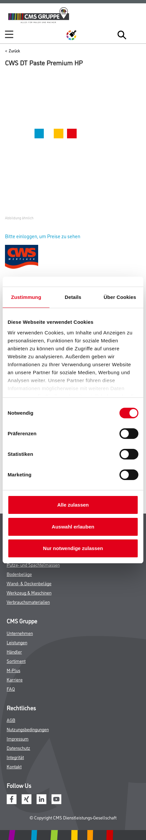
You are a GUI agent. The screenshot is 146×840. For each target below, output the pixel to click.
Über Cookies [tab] (120, 297)
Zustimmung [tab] (26, 297)
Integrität (15, 757)
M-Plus (13, 670)
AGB (11, 720)
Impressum (18, 738)
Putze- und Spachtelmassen (33, 564)
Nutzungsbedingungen (28, 729)
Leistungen (17, 642)
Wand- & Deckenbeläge (29, 583)
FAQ (11, 688)
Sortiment (16, 661)
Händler (14, 651)
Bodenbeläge (19, 574)
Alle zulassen (73, 505)
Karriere (15, 679)
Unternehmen (20, 633)
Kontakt (14, 766)
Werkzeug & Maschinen (29, 592)
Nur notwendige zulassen (73, 548)
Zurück (14, 50)
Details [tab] (73, 297)
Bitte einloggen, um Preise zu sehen (42, 236)
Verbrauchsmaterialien (28, 601)
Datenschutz (18, 747)
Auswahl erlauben (73, 526)
